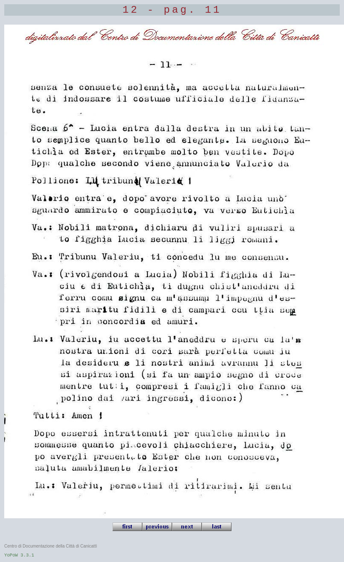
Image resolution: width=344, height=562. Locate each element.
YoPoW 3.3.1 (19, 555)
